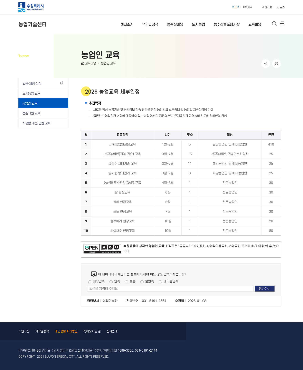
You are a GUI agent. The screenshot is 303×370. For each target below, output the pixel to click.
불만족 (149, 281)
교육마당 (90, 63)
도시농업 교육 (31, 93)
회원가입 (247, 7)
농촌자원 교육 (31, 113)
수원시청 (267, 7)
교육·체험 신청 (32, 83)
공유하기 (265, 63)
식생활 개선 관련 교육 (37, 123)
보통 (133, 281)
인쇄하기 (276, 63)
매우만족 (99, 281)
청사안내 (112, 331)
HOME (83, 64)
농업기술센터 (32, 24)
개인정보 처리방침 (66, 331)
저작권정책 (42, 331)
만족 (117, 281)
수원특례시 (34, 7)
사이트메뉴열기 (282, 24)
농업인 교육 (108, 63)
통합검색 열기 (274, 23)
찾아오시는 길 (92, 331)
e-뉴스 (281, 7)
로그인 (235, 7)
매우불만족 (171, 281)
